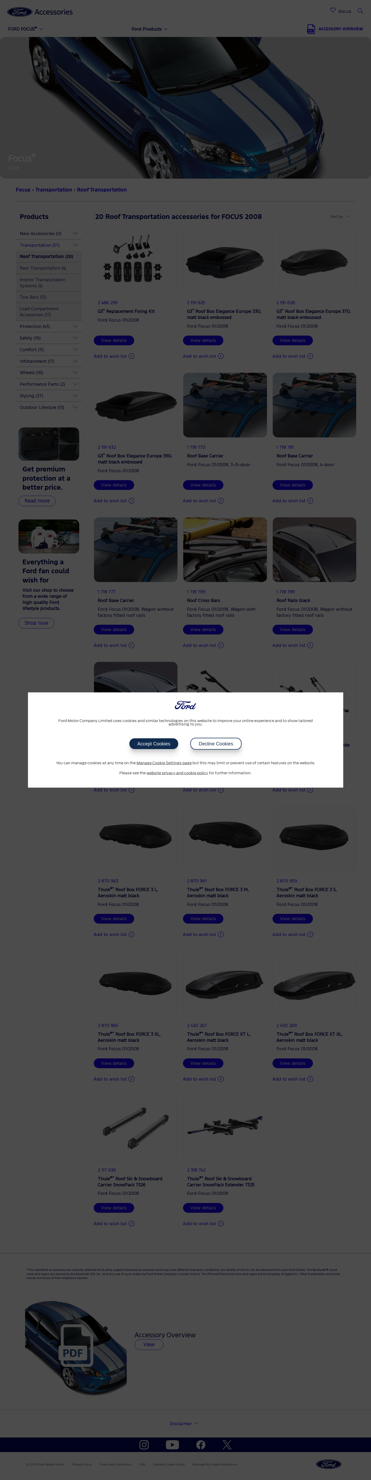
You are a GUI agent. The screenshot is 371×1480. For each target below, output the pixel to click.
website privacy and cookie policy (177, 773)
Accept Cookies (153, 744)
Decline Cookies (216, 744)
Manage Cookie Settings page (164, 763)
